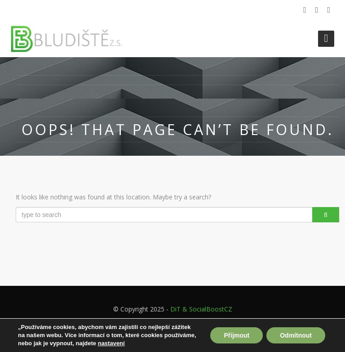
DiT (175, 309)
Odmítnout (296, 335)
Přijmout (236, 335)
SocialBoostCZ (210, 309)
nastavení (111, 343)
